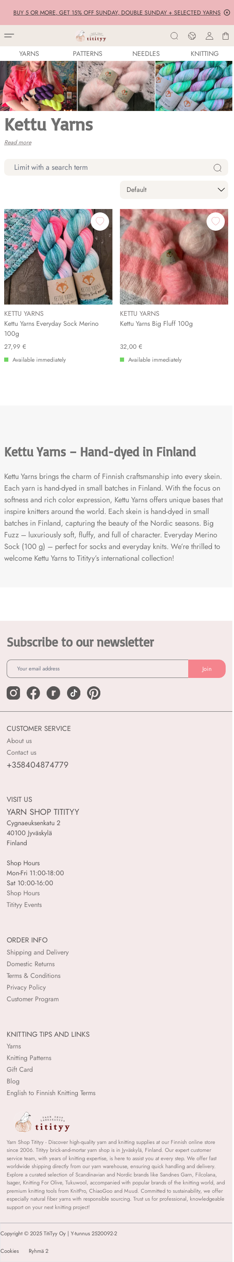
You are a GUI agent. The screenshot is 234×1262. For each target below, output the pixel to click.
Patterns (87, 53)
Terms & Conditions (33, 975)
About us (19, 741)
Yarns (14, 1046)
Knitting (205, 53)
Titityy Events (24, 904)
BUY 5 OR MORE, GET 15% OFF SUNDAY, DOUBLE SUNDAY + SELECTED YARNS (117, 12)
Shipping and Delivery (38, 952)
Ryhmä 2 (38, 1251)
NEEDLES (146, 53)
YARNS (29, 53)
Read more (17, 142)
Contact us (21, 752)
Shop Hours (23, 893)
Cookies (9, 1251)
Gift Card (20, 1069)
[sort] (174, 190)
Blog (13, 1081)
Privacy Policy (26, 987)
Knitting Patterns (29, 1058)
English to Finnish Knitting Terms (51, 1093)
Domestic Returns (31, 964)
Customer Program (33, 999)
